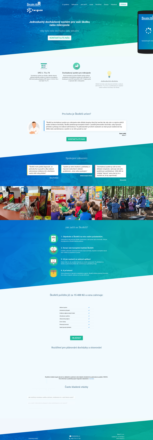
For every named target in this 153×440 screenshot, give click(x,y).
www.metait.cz (120, 438)
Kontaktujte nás (60, 56)
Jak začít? (84, 4)
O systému (65, 4)
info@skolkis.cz (74, 436)
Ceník (91, 4)
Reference (75, 4)
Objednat (114, 4)
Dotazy (106, 4)
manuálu (91, 378)
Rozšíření (99, 4)
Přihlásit (123, 4)
